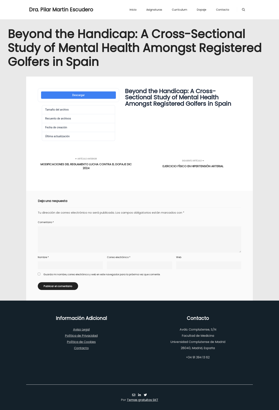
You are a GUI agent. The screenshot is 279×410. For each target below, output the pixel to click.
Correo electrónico (118, 257)
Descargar (78, 95)
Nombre (43, 257)
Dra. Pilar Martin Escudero (48, 9)
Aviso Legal (81, 329)
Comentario (46, 222)
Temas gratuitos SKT (142, 400)
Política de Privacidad (81, 335)
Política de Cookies (81, 342)
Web (178, 257)
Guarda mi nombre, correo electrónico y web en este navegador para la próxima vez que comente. (101, 274)
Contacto (81, 348)
